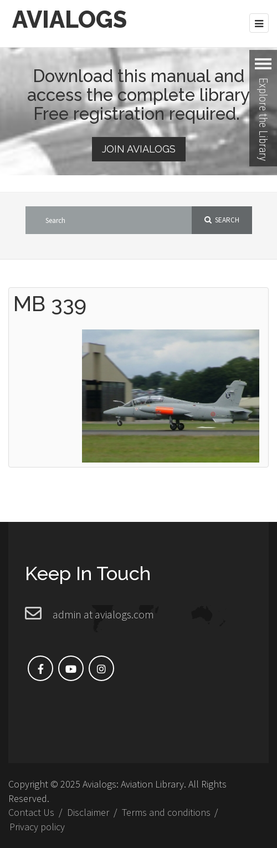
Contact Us (31, 812)
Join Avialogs (139, 149)
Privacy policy (37, 826)
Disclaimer (88, 812)
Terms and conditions (166, 812)
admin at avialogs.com (103, 614)
